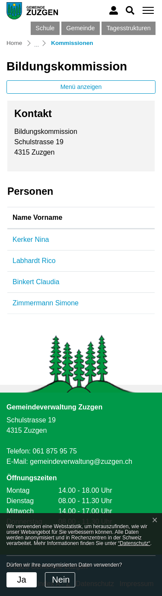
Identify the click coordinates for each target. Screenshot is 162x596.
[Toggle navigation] (147, 10)
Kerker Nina (31, 239)
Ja (21, 579)
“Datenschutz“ (134, 543)
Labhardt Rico (34, 260)
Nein (61, 579)
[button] (130, 10)
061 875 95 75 (54, 451)
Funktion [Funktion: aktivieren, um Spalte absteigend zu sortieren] (115, 217)
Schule (44, 28)
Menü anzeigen (81, 86)
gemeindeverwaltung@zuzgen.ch (81, 461)
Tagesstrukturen (128, 28)
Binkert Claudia (36, 281)
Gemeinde (80, 28)
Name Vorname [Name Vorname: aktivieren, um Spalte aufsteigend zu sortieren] (37, 217)
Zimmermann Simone (46, 303)
